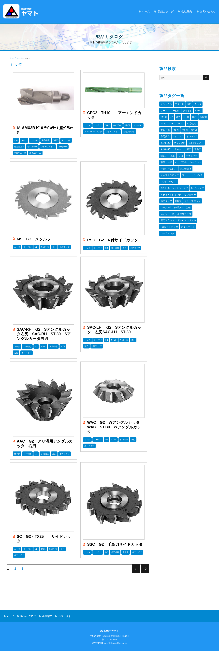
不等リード (166, 150)
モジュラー (166, 179)
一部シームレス (168, 156)
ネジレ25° (178, 132)
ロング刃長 (179, 150)
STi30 (191, 115)
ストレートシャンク (190, 161)
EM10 (195, 109)
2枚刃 (202, 121)
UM (168, 115)
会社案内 (186, 11)
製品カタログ (166, 11)
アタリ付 (178, 104)
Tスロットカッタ (188, 196)
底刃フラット (198, 190)
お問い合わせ (208, 11)
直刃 (204, 138)
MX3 (163, 121)
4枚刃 (172, 127)
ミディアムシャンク (184, 173)
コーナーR (183, 184)
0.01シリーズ (167, 190)
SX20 (199, 115)
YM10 (204, 109)
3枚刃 (163, 127)
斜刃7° (173, 144)
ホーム (146, 11)
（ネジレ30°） (168, 138)
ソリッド (185, 109)
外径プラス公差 (198, 184)
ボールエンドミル (169, 196)
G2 (162, 115)
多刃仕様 (181, 127)
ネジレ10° (193, 127)
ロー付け (174, 109)
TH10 (175, 115)
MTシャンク (166, 173)
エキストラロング (169, 161)
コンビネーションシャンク (191, 167)
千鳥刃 (164, 144)
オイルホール (167, 202)
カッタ (195, 104)
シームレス (193, 150)
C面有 (190, 179)
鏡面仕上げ (183, 156)
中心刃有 (181, 121)
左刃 (181, 144)
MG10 (171, 121)
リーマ (164, 109)
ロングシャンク (168, 167)
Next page (145, 569)
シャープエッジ (168, 184)
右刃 (188, 144)
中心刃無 (192, 121)
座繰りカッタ (182, 190)
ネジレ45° (182, 138)
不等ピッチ (198, 144)
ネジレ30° (190, 132)
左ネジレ (194, 138)
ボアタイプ (179, 179)
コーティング (182, 202)
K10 (187, 104)
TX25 (183, 115)
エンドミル (166, 104)
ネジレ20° (165, 132)
